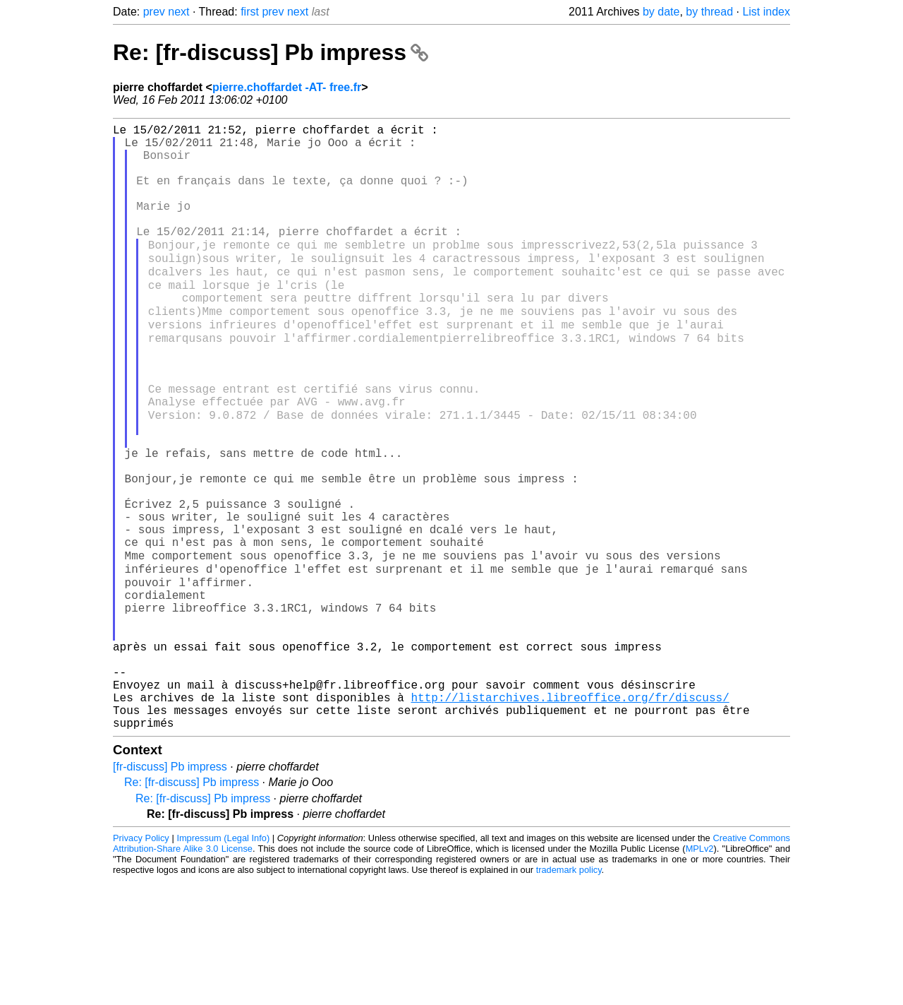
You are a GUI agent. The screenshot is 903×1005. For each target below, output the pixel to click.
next (178, 12)
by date (661, 12)
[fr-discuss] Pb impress (170, 891)
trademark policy (569, 994)
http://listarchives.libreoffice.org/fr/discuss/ (570, 815)
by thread (709, 12)
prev (154, 12)
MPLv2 (700, 973)
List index (766, 12)
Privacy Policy (141, 962)
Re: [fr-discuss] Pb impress (270, 52)
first (250, 12)
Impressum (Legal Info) (222, 962)
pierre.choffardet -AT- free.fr (286, 87)
